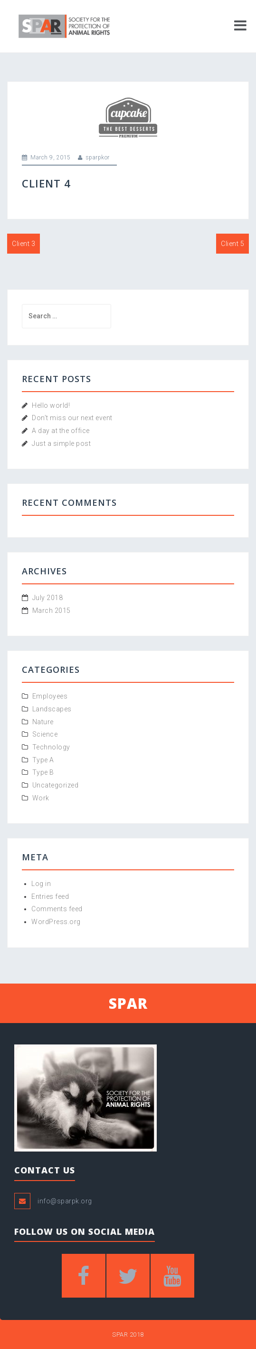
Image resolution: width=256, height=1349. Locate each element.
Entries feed (50, 896)
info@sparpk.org (65, 1201)
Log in (41, 883)
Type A (43, 760)
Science (45, 734)
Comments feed (57, 909)
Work (40, 798)
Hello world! (51, 405)
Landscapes (52, 709)
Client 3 (23, 243)
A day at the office (61, 430)
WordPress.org (56, 922)
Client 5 (232, 243)
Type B (43, 772)
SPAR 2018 (128, 1334)
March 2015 (51, 610)
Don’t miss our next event (72, 418)
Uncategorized (55, 785)
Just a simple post (61, 443)
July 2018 (47, 597)
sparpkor (97, 157)
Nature (43, 722)
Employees (50, 696)
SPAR (128, 1003)
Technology (51, 747)
